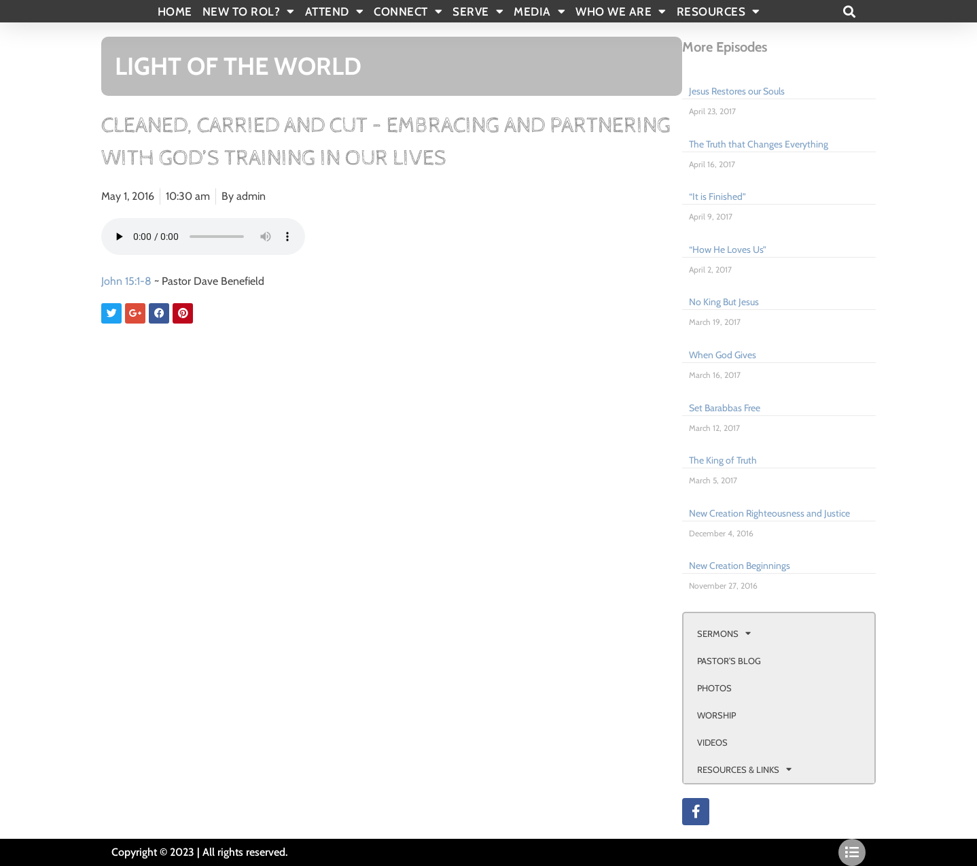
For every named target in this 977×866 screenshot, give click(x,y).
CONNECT (408, 11)
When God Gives (722, 355)
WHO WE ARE (621, 11)
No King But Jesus (724, 302)
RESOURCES (718, 11)
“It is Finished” (717, 196)
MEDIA (539, 11)
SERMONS (724, 633)
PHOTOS (714, 687)
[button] (849, 11)
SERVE (477, 11)
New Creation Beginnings (739, 565)
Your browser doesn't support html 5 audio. (203, 236)
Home (175, 11)
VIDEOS (712, 742)
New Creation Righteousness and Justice (769, 513)
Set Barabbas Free (724, 408)
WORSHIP (716, 715)
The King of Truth (723, 460)
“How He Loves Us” (727, 249)
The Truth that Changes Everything (758, 144)
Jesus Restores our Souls (737, 91)
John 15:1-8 (126, 281)
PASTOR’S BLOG (729, 660)
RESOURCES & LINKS (744, 769)
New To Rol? (248, 11)
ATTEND (334, 11)
